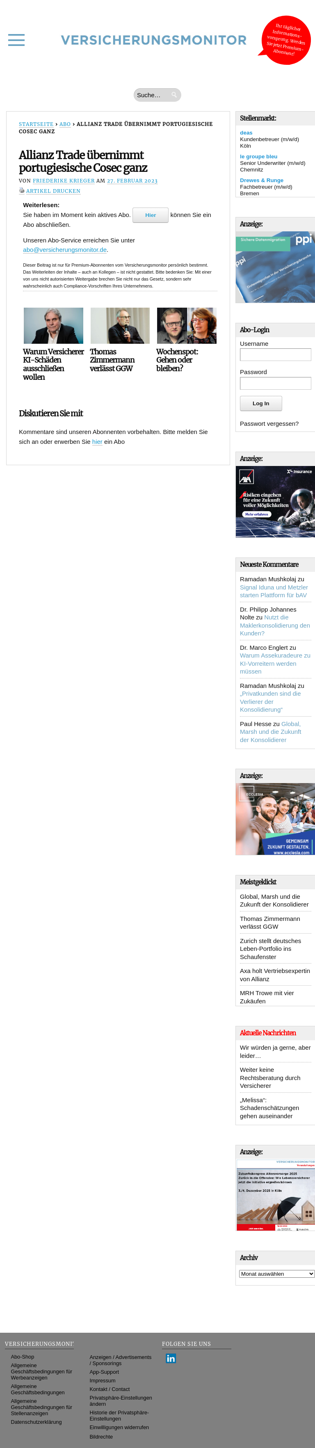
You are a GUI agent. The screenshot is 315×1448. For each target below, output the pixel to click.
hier (97, 441)
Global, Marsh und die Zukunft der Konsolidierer (270, 731)
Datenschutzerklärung (36, 1422)
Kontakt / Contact (110, 1389)
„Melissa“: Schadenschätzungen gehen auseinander (269, 1107)
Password (253, 371)
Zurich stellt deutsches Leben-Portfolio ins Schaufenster (270, 948)
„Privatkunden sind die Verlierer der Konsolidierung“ (270, 701)
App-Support (104, 1372)
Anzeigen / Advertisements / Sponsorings (121, 1360)
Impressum (103, 1380)
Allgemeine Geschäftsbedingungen (38, 1389)
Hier (150, 215)
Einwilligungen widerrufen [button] (119, 1427)
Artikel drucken (53, 191)
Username (254, 343)
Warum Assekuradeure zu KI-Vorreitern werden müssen (275, 663)
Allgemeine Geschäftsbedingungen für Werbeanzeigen (42, 1371)
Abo (65, 124)
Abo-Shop (22, 1357)
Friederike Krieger (64, 181)
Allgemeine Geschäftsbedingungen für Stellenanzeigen (42, 1407)
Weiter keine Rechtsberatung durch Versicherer (270, 1077)
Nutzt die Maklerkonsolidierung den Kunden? (275, 625)
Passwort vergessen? (269, 423)
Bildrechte (101, 1437)
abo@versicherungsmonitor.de (65, 249)
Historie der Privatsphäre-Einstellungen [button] (119, 1415)
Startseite (36, 124)
